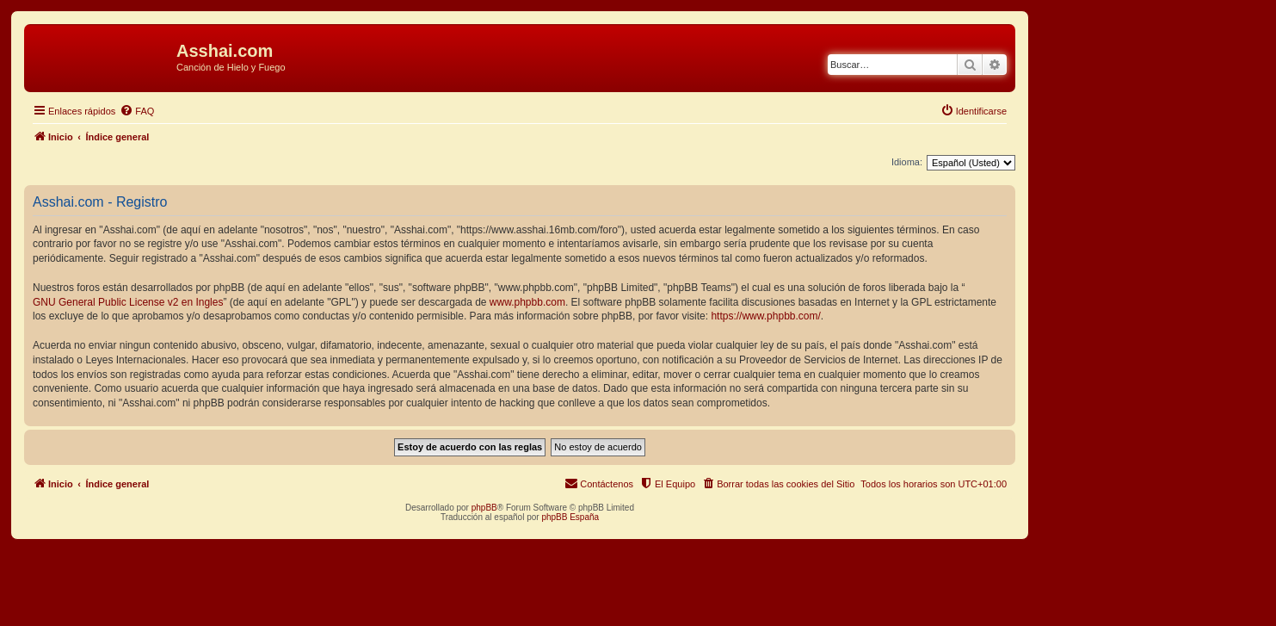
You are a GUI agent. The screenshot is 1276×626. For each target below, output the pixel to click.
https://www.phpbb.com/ (765, 316)
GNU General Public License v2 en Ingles (128, 302)
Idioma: (906, 162)
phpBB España (570, 517)
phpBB (484, 507)
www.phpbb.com (527, 302)
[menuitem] (137, 111)
